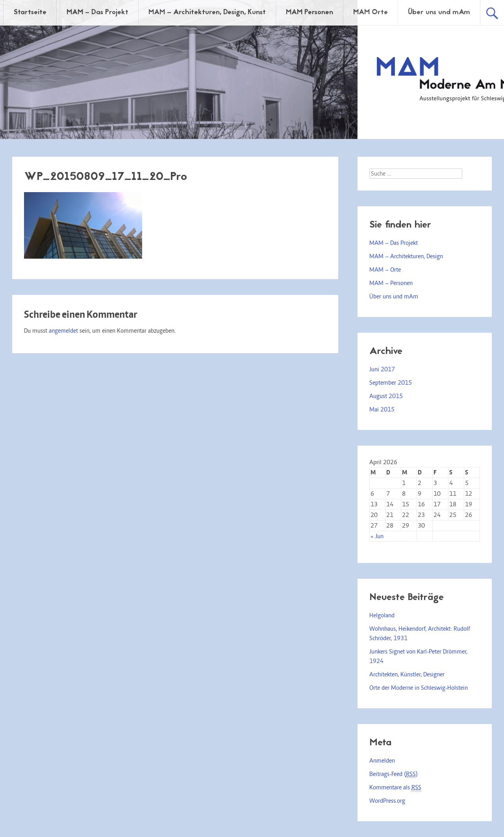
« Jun (377, 536)
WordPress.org (387, 800)
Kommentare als (395, 787)
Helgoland (382, 615)
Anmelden (382, 760)
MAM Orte (370, 12)
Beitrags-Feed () (393, 774)
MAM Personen (309, 12)
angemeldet (63, 330)
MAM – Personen (391, 283)
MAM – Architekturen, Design (406, 256)
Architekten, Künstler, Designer (407, 674)
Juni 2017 (382, 369)
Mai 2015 (382, 409)
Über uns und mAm (439, 12)
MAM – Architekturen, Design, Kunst (207, 12)
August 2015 (386, 396)
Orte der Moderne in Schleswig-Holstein (418, 687)
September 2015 (390, 382)
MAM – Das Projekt (97, 12)
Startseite (29, 12)
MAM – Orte (385, 269)
